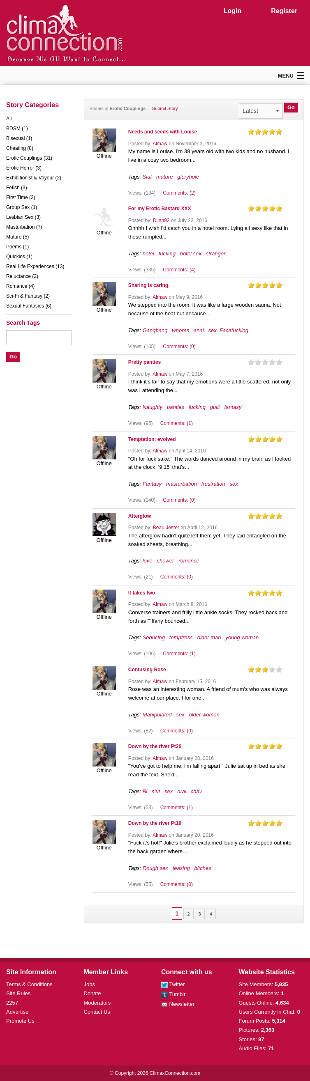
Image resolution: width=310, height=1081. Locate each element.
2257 (12, 1003)
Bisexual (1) (19, 138)
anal (199, 330)
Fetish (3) (16, 187)
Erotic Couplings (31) (29, 158)
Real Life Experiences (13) (35, 266)
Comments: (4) (179, 270)
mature (164, 177)
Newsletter (177, 1004)
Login (233, 10)
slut (156, 791)
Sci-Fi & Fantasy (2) (28, 296)
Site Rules (18, 993)
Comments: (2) (179, 193)
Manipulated (157, 714)
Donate (92, 993)
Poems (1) (17, 247)
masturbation (181, 484)
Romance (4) (20, 286)
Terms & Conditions (29, 984)
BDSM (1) (17, 128)
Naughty (152, 407)
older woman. (205, 714)
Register (284, 10)
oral (181, 791)
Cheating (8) (19, 148)
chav (196, 791)
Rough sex (155, 868)
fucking (167, 253)
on (251, 132)
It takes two (141, 593)
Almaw (160, 144)
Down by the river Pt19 (154, 823)
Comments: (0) (179, 346)
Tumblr (173, 994)
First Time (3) (20, 197)
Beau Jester (166, 527)
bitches (202, 868)
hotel (148, 253)
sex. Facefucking (228, 330)
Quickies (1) (19, 256)
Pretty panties (144, 362)
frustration (213, 484)
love (148, 561)
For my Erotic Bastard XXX (159, 208)
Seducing (154, 637)
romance (188, 561)
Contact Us (97, 1012)
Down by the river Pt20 (154, 746)
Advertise (17, 1012)
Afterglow (139, 516)
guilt (215, 407)
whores (180, 330)
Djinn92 (161, 220)
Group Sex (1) (21, 207)
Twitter (173, 984)
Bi (145, 791)
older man (209, 637)
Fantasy (152, 484)
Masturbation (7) (24, 227)
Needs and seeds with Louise (162, 132)
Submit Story (165, 108)
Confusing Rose (147, 669)
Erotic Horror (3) (24, 168)
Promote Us (20, 1021)
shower (165, 561)
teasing (181, 868)
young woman (242, 637)
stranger (216, 253)
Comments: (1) (176, 423)
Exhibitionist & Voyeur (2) (33, 178)
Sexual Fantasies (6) (28, 306)
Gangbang (155, 330)
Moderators (97, 1003)
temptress (181, 637)
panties (175, 407)
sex (233, 484)
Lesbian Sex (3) (23, 217)
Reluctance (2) (22, 276)
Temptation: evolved (152, 439)
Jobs (89, 984)
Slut (147, 177)
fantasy (232, 407)
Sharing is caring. (149, 285)
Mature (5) (17, 237)
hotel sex (190, 253)
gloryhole (188, 177)
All (9, 119)
